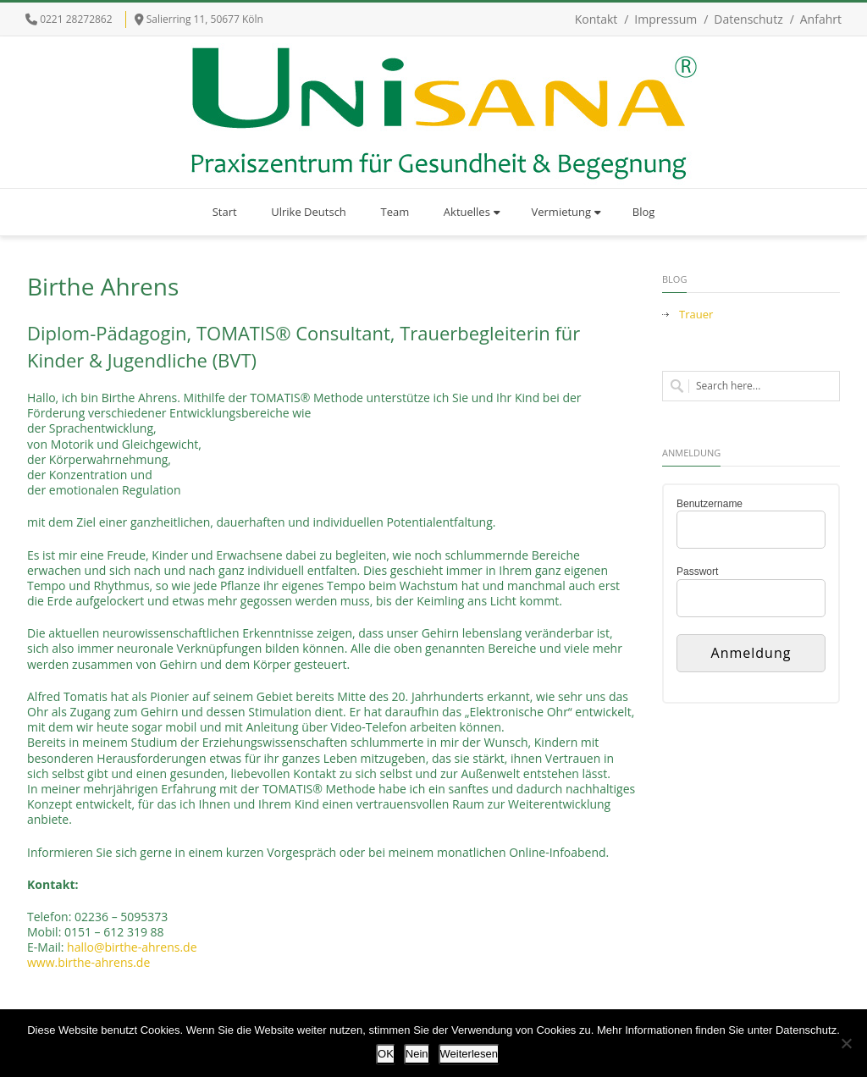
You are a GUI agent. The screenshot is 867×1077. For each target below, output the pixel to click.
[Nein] (845, 1043)
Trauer (696, 314)
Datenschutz (748, 19)
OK (386, 1053)
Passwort (697, 571)
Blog (643, 211)
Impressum (665, 19)
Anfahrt (821, 19)
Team (394, 211)
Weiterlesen (469, 1053)
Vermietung (567, 211)
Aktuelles (472, 211)
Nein (417, 1053)
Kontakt (596, 19)
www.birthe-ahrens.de (88, 962)
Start (225, 211)
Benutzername (709, 504)
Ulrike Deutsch (308, 211)
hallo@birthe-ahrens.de (131, 947)
